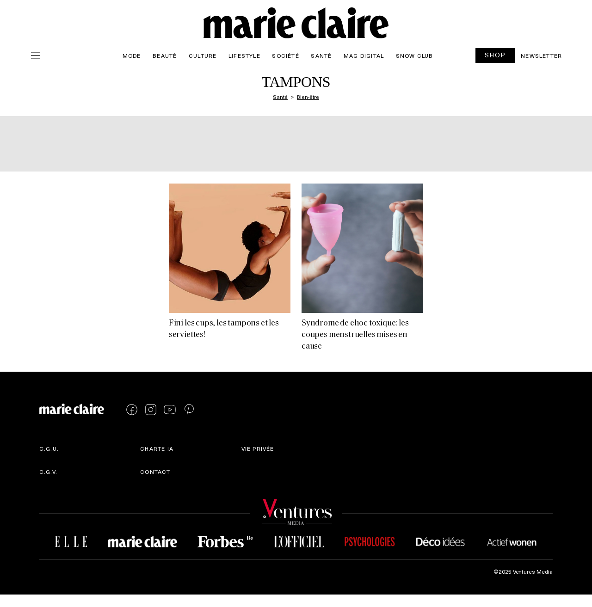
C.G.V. (48, 471)
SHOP (495, 55)
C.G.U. (49, 448)
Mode (132, 55)
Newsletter (541, 55)
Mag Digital (364, 55)
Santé (321, 55)
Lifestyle (244, 55)
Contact (155, 471)
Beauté (165, 55)
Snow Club (414, 55)
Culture (202, 55)
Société (285, 55)
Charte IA (156, 448)
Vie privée (257, 448)
